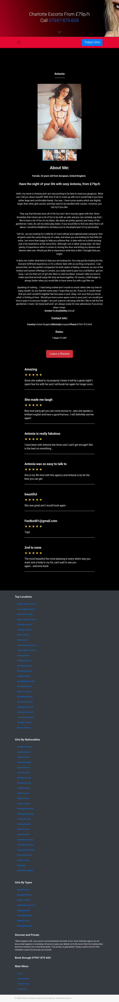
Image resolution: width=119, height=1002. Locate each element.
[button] (100, 116)
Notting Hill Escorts (25, 712)
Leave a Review (60, 353)
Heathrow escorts (25, 614)
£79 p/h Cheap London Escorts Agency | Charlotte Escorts (46, 998)
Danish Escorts (23, 804)
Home (19, 973)
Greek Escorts (23, 793)
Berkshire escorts (24, 697)
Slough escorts (23, 676)
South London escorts (26, 645)
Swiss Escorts (23, 798)
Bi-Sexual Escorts (24, 926)
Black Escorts (23, 829)
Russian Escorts (24, 783)
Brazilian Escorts (24, 855)
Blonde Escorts (23, 900)
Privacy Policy (23, 979)
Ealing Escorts (23, 655)
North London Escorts (26, 604)
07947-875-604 (64, 20)
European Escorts (25, 747)
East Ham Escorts (25, 702)
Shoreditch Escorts (25, 707)
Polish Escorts (23, 788)
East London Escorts (26, 609)
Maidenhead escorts (26, 681)
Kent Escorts (22, 640)
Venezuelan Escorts (25, 850)
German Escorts (24, 778)
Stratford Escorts (24, 666)
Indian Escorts (23, 834)
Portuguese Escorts (25, 814)
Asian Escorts (23, 860)
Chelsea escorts (24, 624)
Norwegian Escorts (25, 809)
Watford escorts (24, 691)
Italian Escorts (23, 757)
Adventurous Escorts (26, 905)
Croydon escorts (24, 630)
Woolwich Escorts (25, 671)
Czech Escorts (23, 772)
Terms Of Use (23, 984)
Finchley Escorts (24, 722)
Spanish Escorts (24, 762)
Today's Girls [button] (92, 42)
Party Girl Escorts (24, 915)
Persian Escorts (24, 824)
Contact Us (22, 989)
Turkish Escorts (24, 819)
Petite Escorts (23, 921)
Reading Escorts (24, 686)
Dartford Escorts (24, 660)
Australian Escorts (25, 840)
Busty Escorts (23, 890)
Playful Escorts (23, 910)
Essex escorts (23, 635)
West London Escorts (26, 619)
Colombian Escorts (25, 845)
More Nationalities (25, 870)
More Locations (24, 728)
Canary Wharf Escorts (26, 650)
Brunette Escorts (24, 895)
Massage (21, 865)
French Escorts (23, 767)
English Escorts (24, 752)
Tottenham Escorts (25, 717)
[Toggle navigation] (19, 42)
